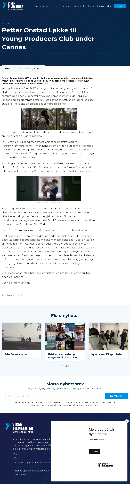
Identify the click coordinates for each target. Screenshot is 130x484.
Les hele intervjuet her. (16, 282)
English (100, 6)
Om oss (91, 6)
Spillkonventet (79, 6)
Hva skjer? (54, 6)
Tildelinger (66, 6)
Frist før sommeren (16, 354)
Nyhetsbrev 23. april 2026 (106, 354)
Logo (16, 457)
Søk (109, 6)
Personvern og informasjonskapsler (32, 462)
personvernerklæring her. (87, 405)
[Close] (127, 430)
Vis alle (65, 366)
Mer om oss (19, 454)
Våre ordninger (41, 6)
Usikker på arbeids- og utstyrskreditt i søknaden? (63, 356)
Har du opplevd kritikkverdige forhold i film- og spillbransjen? (40, 472)
